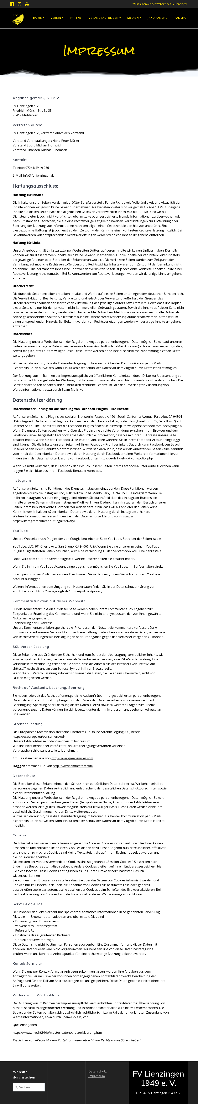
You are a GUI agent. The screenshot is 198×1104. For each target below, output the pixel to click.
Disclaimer (20, 1040)
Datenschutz (97, 1071)
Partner (77, 18)
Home (37, 18)
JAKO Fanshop (158, 18)
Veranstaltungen (104, 18)
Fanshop (181, 18)
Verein (56, 18)
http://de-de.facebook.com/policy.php (126, 458)
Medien (133, 18)
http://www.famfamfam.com (73, 766)
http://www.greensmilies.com (72, 758)
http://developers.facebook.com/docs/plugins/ (149, 426)
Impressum (96, 1076)
